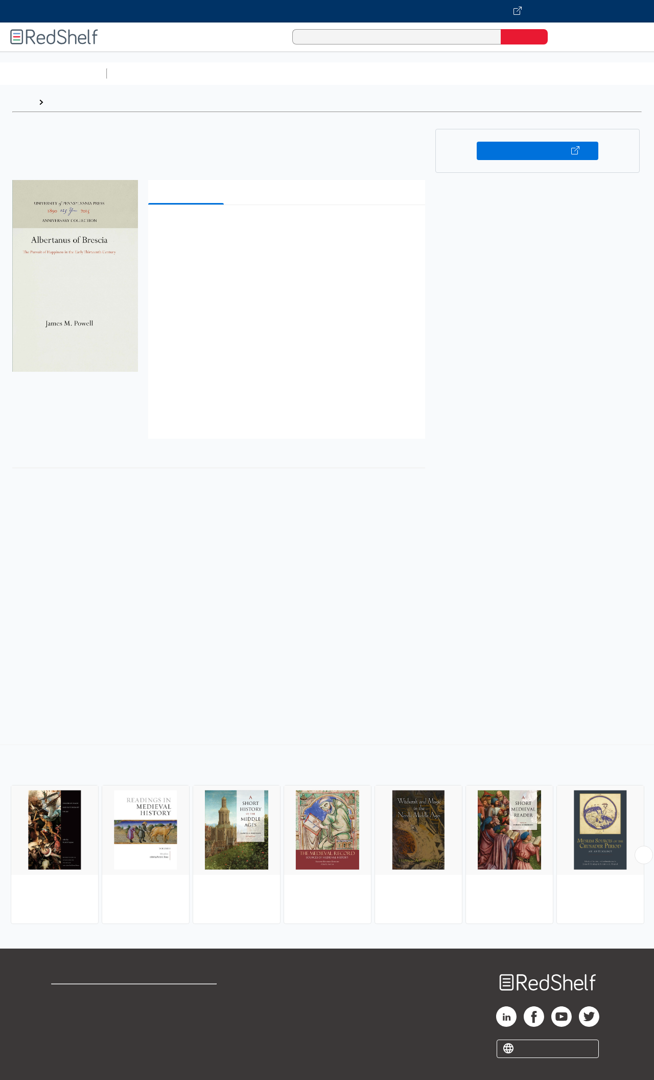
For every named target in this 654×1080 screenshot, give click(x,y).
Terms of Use (188, 996)
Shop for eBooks (83, 996)
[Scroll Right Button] (644, 855)
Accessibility (186, 1029)
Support (66, 1013)
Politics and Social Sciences (503, 73)
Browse (63, 102)
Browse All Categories (53, 73)
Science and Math (200, 73)
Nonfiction (619, 73)
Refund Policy (188, 1013)
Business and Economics (396, 73)
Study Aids (138, 73)
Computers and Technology (291, 73)
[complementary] (327, 836)
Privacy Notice (79, 1029)
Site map (68, 1045)
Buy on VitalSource (538, 151)
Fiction (578, 73)
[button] (289, 228)
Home (23, 102)
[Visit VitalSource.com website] (327, 11)
